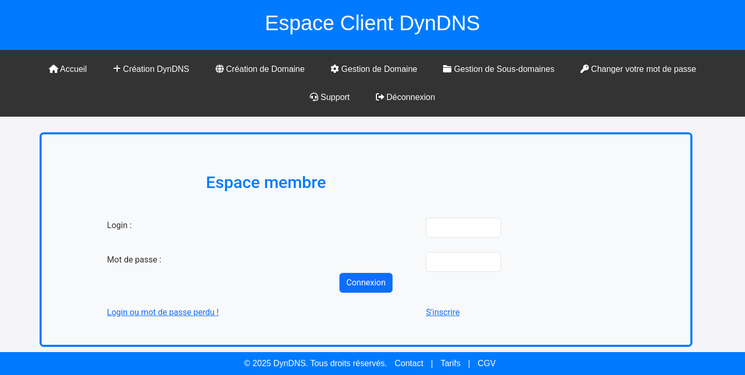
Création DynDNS (151, 69)
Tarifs (450, 363)
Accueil (68, 69)
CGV (486, 363)
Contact (409, 363)
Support (329, 97)
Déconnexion (405, 97)
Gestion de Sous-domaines (498, 69)
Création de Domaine (260, 69)
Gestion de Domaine (374, 69)
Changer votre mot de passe (638, 69)
